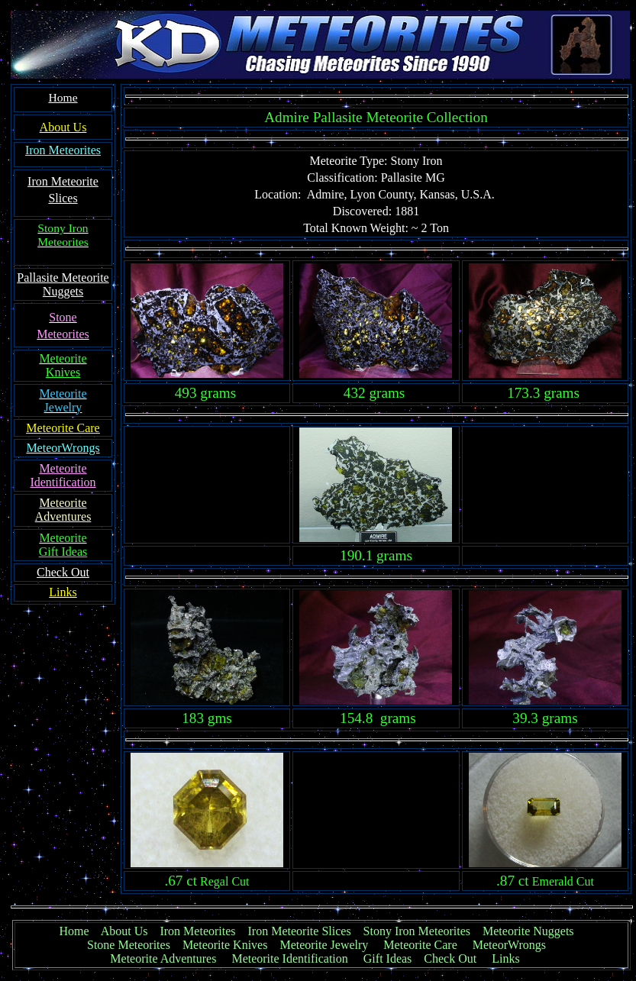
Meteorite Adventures (163, 958)
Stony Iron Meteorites (423, 931)
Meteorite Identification (289, 958)
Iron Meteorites (63, 150)
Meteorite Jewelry (328, 944)
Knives (63, 372)
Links (505, 958)
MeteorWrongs (509, 944)
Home (74, 931)
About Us (124, 931)
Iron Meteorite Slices (299, 931)
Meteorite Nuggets (528, 931)
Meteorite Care (420, 944)
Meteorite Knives (225, 944)
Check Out (450, 958)
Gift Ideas (387, 958)
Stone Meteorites (128, 944)
